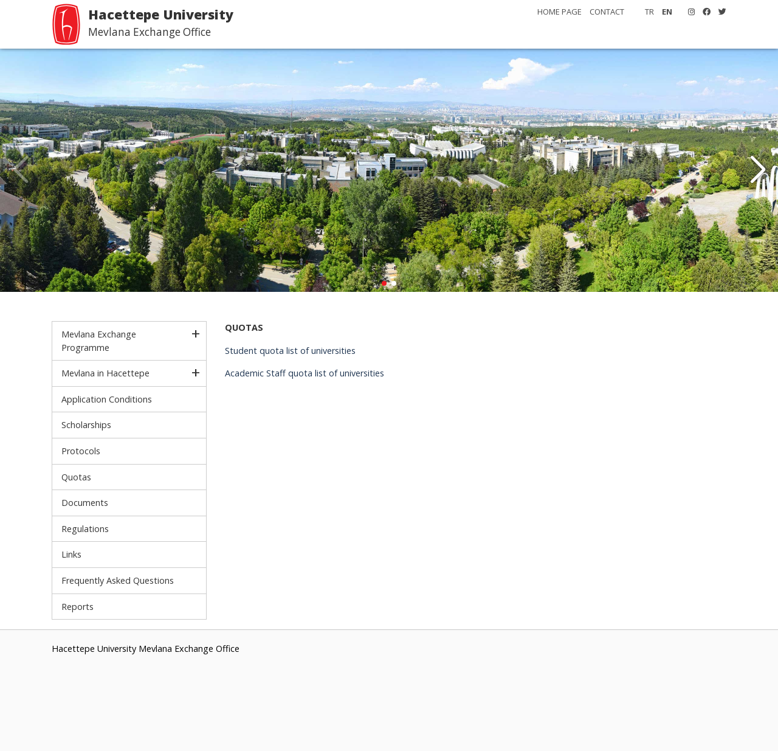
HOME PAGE (559, 11)
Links (71, 554)
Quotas (76, 477)
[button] (757, 170)
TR (649, 11)
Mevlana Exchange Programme (98, 340)
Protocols (80, 451)
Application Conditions (106, 399)
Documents (84, 502)
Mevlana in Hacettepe (105, 373)
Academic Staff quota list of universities (304, 373)
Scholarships (86, 425)
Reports (77, 606)
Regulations (85, 529)
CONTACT (607, 11)
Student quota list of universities (290, 350)
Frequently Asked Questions (117, 580)
